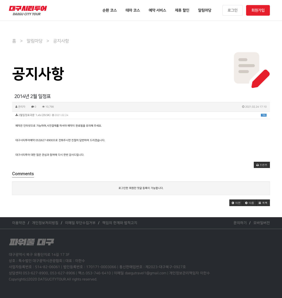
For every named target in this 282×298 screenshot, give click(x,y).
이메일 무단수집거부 (80, 223)
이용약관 (18, 223)
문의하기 (240, 223)
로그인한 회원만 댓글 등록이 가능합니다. (141, 188)
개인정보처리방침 (45, 223)
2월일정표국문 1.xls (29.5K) (141, 115)
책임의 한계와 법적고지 (119, 223)
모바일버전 (261, 223)
